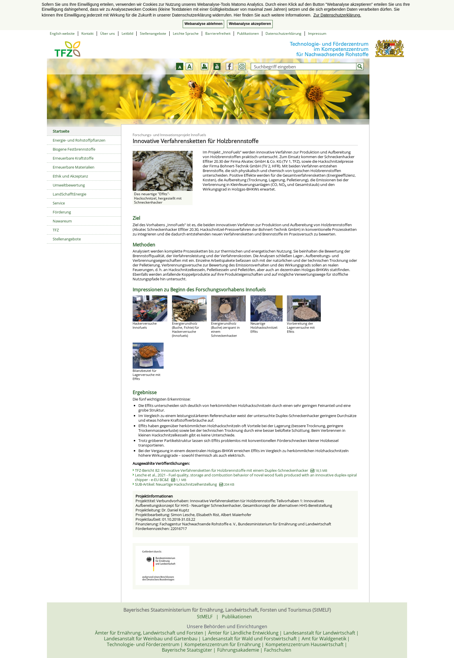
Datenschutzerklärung (283, 33)
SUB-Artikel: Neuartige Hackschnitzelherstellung (184, 484)
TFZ (56, 230)
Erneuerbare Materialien (73, 167)
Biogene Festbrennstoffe (74, 149)
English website (62, 33)
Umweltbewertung (69, 185)
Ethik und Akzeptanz (70, 176)
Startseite (61, 131)
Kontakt (87, 33)
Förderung (62, 212)
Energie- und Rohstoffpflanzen (79, 140)
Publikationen (248, 33)
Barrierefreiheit (217, 33)
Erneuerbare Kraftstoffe (73, 158)
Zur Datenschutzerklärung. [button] (337, 15)
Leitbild (127, 33)
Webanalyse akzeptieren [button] (250, 24)
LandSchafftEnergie (69, 194)
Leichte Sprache (186, 33)
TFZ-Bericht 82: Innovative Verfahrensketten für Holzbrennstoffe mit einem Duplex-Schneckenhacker (231, 470)
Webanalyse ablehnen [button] (203, 24)
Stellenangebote (153, 33)
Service (59, 203)
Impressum (317, 33)
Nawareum (62, 221)
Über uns (107, 33)
